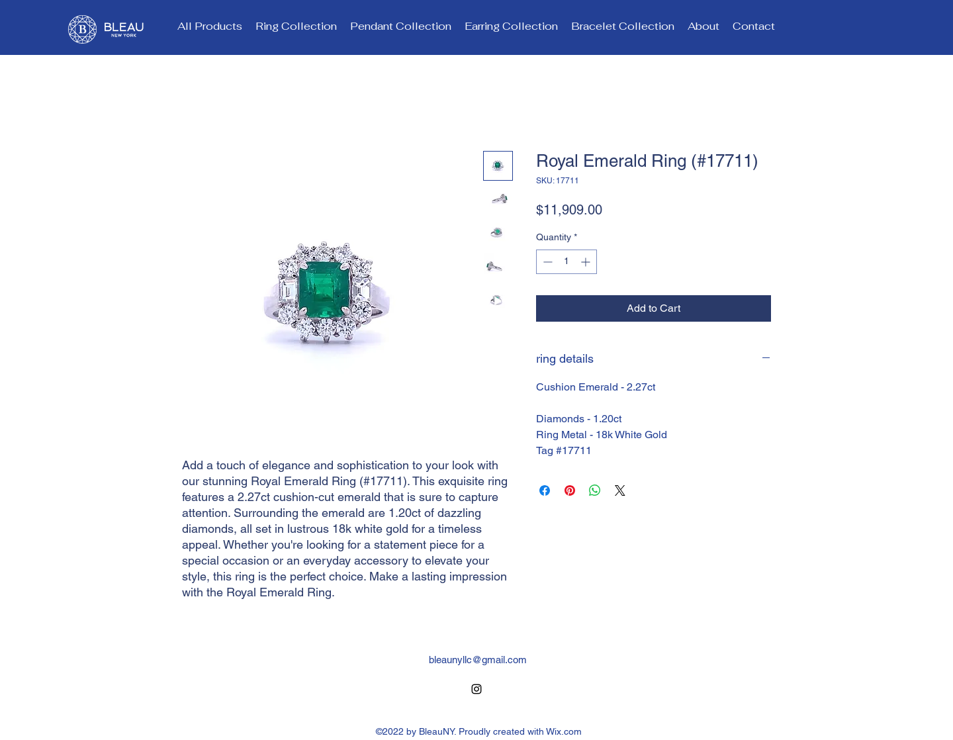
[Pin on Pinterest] (570, 490)
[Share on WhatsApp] (595, 490)
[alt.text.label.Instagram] (476, 689)
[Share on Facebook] (545, 490)
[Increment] (586, 261)
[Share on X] (620, 490)
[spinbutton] (566, 261)
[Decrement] (546, 261)
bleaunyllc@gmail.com (478, 659)
